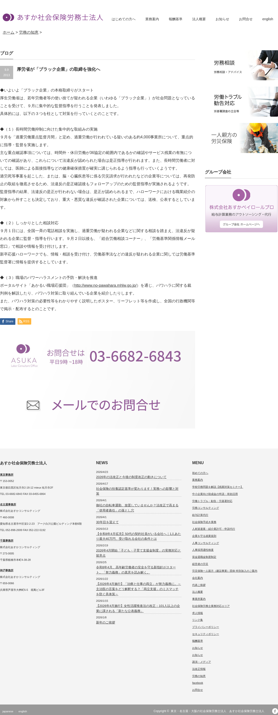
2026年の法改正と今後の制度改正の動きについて (131, 477)
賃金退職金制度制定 (204, 556)
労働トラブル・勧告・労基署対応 (212, 501)
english (267, 19)
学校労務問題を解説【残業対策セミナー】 (217, 486)
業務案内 (152, 19)
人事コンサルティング (205, 542)
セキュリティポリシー (205, 634)
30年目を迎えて (107, 522)
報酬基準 (175, 19)
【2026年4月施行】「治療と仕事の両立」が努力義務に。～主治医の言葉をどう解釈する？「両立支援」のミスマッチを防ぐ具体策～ (138, 589)
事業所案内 (199, 598)
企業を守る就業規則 (204, 535)
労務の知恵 (199, 675)
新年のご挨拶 (105, 622)
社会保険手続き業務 (204, 522)
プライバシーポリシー (205, 626)
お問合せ (246, 19)
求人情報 (197, 613)
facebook (197, 682)
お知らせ (222, 19)
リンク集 (197, 619)
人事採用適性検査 (203, 549)
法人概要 (199, 19)
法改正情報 (199, 668)
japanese (7, 711)
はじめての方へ (124, 19)
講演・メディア (201, 661)
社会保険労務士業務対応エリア (211, 605)
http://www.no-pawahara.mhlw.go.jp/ (105, 285)
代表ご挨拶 (199, 584)
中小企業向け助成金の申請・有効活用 (215, 493)
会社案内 (197, 577)
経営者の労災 (200, 563)
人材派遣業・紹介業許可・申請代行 (213, 528)
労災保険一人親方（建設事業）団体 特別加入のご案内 (224, 570)
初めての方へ (200, 472)
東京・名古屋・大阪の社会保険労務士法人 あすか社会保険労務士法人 (219, 711)
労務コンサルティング (205, 507)
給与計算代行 (200, 514)
